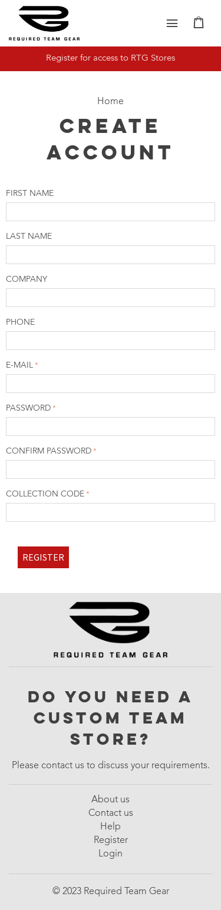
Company (26, 279)
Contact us (110, 813)
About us (110, 800)
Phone (20, 322)
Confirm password (48, 451)
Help (110, 827)
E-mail (19, 365)
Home (110, 101)
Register (43, 557)
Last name (29, 236)
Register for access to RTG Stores (110, 58)
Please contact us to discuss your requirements (109, 766)
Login (110, 854)
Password (28, 408)
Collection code (45, 494)
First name (30, 193)
